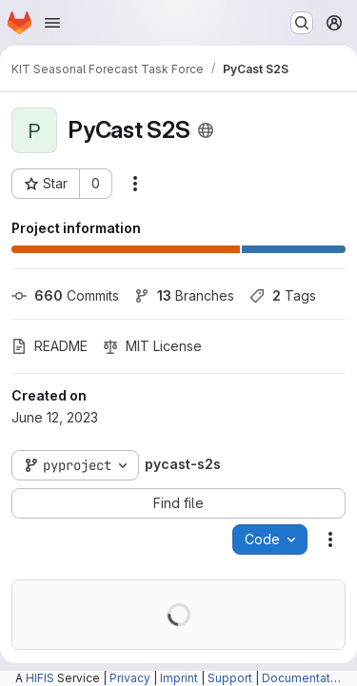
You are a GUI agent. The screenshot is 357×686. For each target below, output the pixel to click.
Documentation (304, 678)
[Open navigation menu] (52, 23)
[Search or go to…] (301, 22)
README (49, 346)
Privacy (129, 678)
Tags (282, 295)
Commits (65, 295)
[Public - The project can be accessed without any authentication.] (205, 130)
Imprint (179, 678)
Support (230, 678)
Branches (184, 295)
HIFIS (40, 678)
